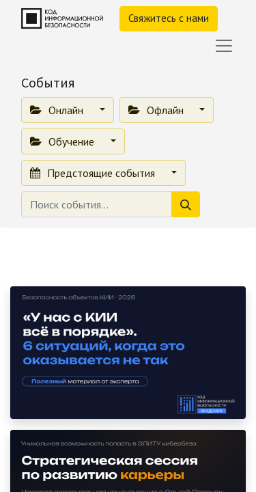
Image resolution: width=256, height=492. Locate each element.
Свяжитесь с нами (168, 18)
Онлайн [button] (58, 110)
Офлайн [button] (157, 110)
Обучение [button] (63, 141)
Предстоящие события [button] (94, 173)
